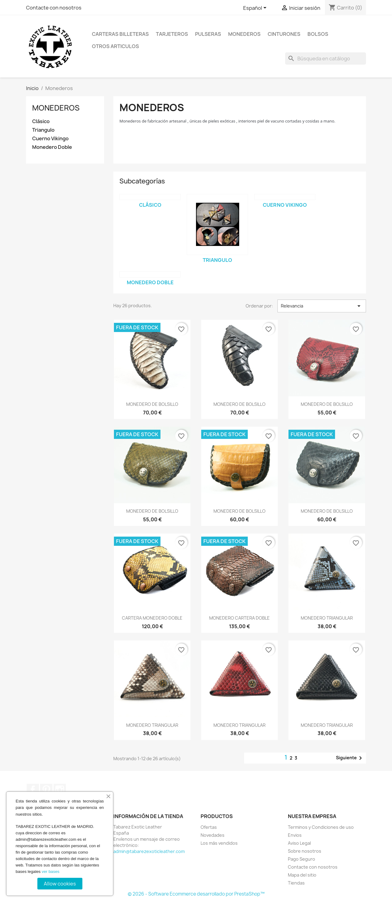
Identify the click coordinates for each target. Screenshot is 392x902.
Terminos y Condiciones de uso (321, 827)
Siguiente (350, 758)
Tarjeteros (172, 34)
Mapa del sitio (302, 875)
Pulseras (208, 34)
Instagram (60, 790)
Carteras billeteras (120, 34)
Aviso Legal (299, 843)
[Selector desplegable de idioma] (256, 8)
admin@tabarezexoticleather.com (149, 851)
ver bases (50, 871)
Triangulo (43, 130)
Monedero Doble (52, 147)
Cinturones (284, 34)
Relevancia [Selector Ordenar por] (322, 306)
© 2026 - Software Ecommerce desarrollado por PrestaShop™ (196, 894)
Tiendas (296, 883)
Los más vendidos (219, 843)
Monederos (244, 34)
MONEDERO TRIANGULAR (327, 618)
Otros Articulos (115, 46)
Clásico (41, 121)
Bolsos (317, 34)
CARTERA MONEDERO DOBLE (152, 618)
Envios (295, 835)
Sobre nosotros (304, 851)
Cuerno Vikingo (50, 138)
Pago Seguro (301, 859)
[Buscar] (325, 58)
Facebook (33, 790)
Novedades (212, 835)
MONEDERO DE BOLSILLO (152, 404)
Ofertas (209, 827)
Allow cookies (60, 883)
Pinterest (46, 790)
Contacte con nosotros (53, 7)
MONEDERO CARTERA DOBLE (239, 618)
